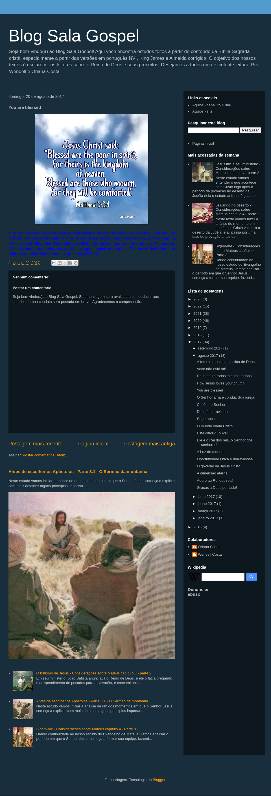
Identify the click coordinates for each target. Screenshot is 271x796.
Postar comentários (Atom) (45, 455)
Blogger (159, 780)
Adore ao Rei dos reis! (215, 480)
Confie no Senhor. (211, 405)
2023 (198, 299)
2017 (198, 342)
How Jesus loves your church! (221, 383)
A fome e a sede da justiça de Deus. (226, 362)
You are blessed (210, 390)
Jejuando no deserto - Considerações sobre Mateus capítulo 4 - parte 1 (237, 209)
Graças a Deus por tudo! (217, 487)
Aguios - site (202, 111)
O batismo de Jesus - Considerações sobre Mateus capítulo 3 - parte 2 (93, 673)
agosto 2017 (208, 355)
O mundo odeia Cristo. (215, 426)
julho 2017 (207, 496)
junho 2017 (207, 504)
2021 (198, 313)
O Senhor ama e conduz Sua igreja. (226, 397)
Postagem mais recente (35, 444)
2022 (198, 306)
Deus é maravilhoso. (213, 412)
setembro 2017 (210, 348)
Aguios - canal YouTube (211, 105)
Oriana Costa (209, 547)
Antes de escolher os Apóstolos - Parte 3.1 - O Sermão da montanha (77, 471)
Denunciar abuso (198, 592)
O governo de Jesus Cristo (218, 466)
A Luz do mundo (210, 452)
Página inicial (93, 444)
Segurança (206, 419)
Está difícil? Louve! (212, 433)
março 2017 (208, 511)
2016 (198, 527)
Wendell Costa (210, 554)
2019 (198, 328)
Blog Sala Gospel (73, 35)
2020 (198, 320)
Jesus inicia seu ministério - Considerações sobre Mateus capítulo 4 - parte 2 (237, 168)
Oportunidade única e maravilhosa (225, 459)
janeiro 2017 (208, 518)
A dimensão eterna (212, 473)
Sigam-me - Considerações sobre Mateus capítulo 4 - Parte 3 (86, 729)
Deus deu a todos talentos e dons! (224, 376)
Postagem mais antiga (149, 444)
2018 (198, 335)
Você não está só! (211, 369)
